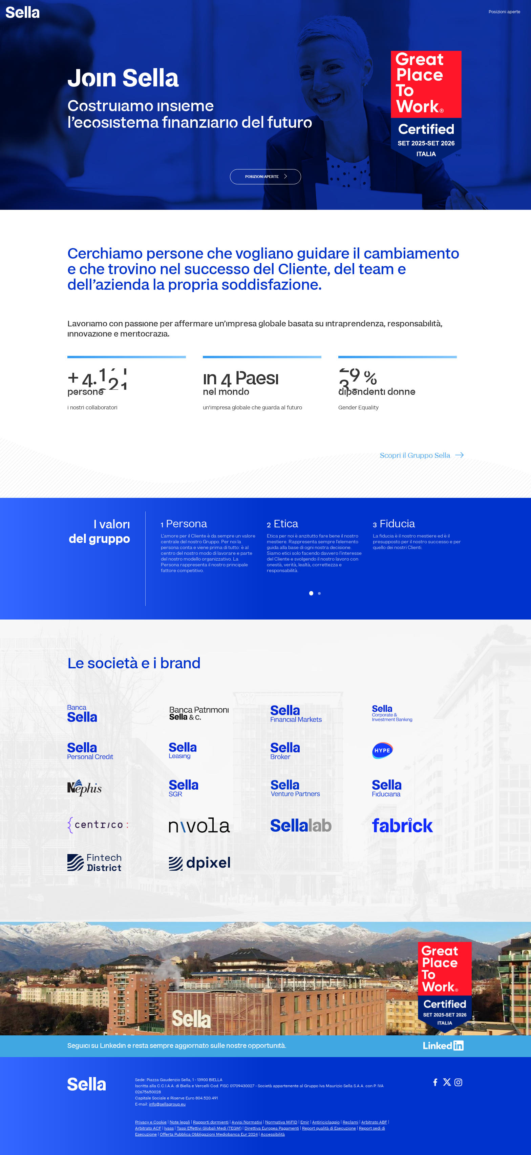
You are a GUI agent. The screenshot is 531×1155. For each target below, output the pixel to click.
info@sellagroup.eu (167, 1104)
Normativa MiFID (281, 1122)
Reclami (350, 1122)
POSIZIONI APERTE (262, 177)
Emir (304, 1122)
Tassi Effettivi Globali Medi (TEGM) (209, 1129)
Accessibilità (273, 1135)
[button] (311, 592)
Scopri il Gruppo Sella (416, 454)
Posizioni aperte (504, 12)
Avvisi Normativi (247, 1122)
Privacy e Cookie (151, 1122)
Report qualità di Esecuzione (329, 1129)
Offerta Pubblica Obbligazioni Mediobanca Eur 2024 (209, 1135)
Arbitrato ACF (148, 1129)
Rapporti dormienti (211, 1122)
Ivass (169, 1129)
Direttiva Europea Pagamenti (272, 1129)
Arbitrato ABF (374, 1122)
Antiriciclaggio (326, 1122)
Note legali (180, 1122)
